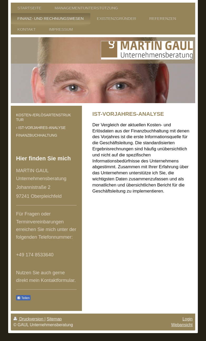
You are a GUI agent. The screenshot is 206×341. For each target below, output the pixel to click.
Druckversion (29, 319)
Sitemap (54, 319)
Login (188, 319)
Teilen (23, 298)
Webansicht (182, 325)
